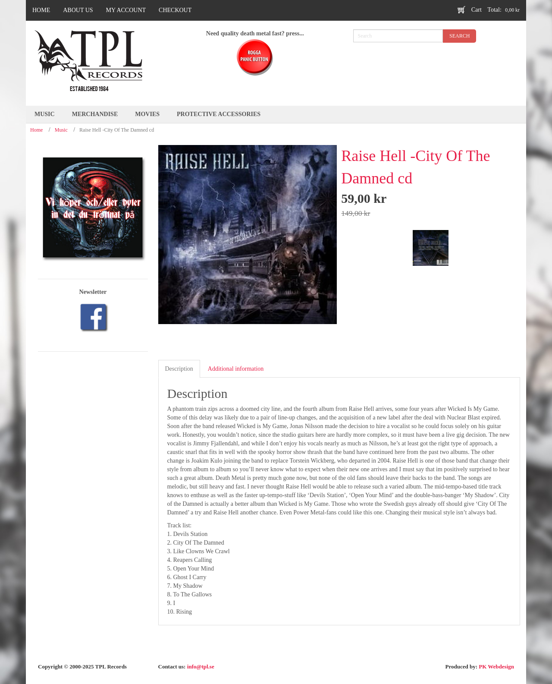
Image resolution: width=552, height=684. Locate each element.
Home (36, 130)
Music (61, 130)
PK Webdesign (496, 666)
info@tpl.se (200, 666)
